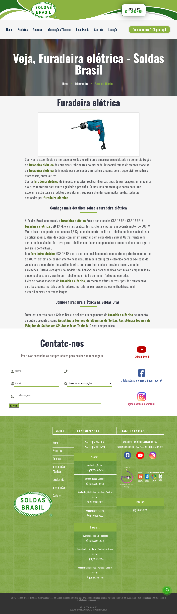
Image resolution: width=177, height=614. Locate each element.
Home (9, 29)
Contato (98, 29)
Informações (81, 83)
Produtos (22, 29)
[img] (127, 478)
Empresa (37, 29)
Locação (113, 29)
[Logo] (33, 504)
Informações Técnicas (59, 29)
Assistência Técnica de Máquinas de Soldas (87, 320)
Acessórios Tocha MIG (76, 325)
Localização (82, 29)
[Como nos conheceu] (89, 383)
